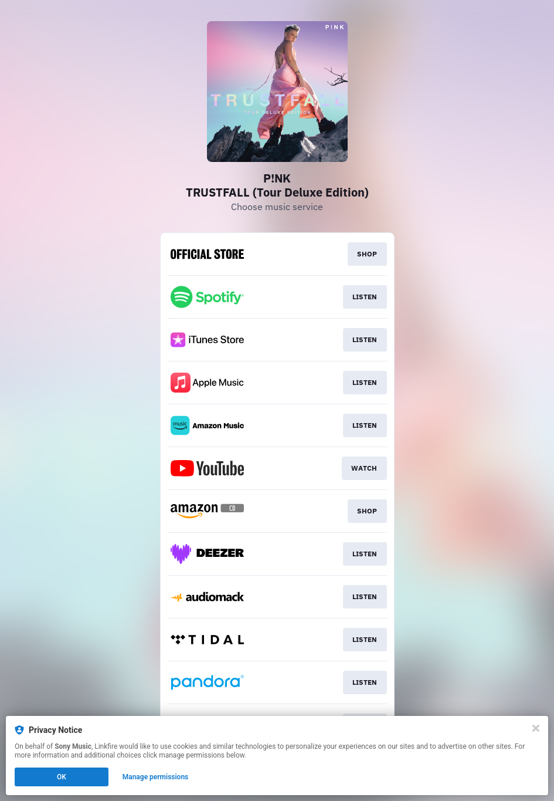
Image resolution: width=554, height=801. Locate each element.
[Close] (535, 728)
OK (61, 777)
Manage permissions (156, 777)
